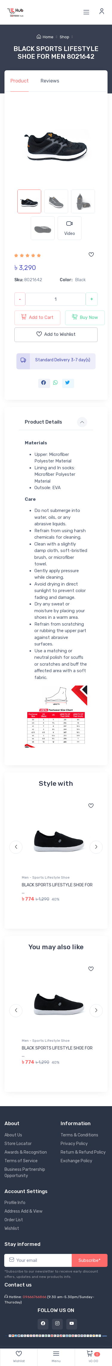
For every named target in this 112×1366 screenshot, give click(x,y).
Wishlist (11, 1228)
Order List (13, 1219)
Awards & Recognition (25, 1152)
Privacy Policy (74, 1143)
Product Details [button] (43, 422)
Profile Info (14, 1202)
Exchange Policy (76, 1160)
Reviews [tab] (50, 81)
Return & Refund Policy (83, 1152)
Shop (64, 37)
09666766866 (34, 1297)
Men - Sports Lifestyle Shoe (46, 877)
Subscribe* (90, 1260)
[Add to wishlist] (91, 255)
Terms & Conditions (79, 1135)
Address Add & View (23, 1211)
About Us (13, 1135)
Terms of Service (21, 1160)
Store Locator (18, 1143)
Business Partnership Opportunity (24, 1172)
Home (45, 37)
